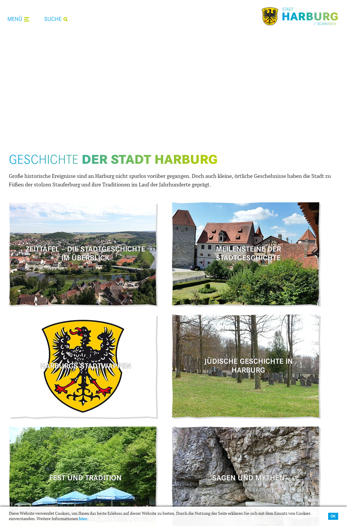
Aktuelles (117, 447)
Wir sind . (289, 420)
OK (333, 516)
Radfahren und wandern (212, 455)
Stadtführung (200, 447)
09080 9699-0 (303, 455)
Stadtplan (197, 472)
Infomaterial (200, 464)
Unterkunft (198, 439)
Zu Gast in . (210, 420)
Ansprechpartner (124, 439)
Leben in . (127, 420)
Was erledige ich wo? (129, 431)
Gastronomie (200, 431)
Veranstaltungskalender (132, 455)
